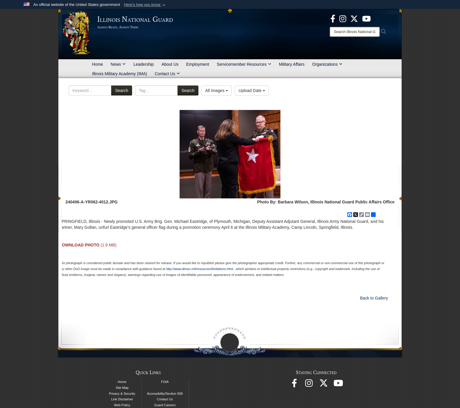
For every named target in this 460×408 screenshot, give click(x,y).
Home (97, 64)
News (118, 64)
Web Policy (122, 405)
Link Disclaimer (122, 399)
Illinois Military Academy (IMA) (119, 73)
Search (121, 90)
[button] (145, 5)
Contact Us (167, 73)
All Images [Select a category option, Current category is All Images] (216, 90)
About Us (170, 64)
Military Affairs (292, 64)
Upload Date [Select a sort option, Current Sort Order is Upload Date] (252, 90)
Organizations (327, 64)
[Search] (355, 32)
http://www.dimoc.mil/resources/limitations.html (199, 269)
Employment (197, 64)
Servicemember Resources (244, 64)
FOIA (165, 382)
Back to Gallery (374, 298)
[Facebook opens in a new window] (333, 18)
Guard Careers (165, 405)
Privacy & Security (122, 393)
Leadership (143, 64)
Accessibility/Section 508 (165, 393)
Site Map (122, 387)
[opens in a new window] (354, 18)
